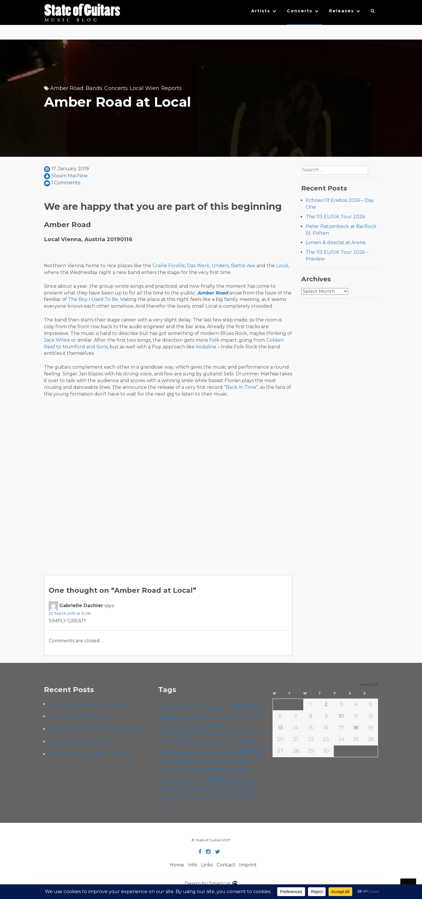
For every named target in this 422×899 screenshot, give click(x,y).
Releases (341, 10)
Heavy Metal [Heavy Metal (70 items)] (222, 741)
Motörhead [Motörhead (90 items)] (172, 761)
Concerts (299, 10)
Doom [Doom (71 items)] (232, 727)
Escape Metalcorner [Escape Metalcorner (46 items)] (195, 734)
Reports (171, 88)
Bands (94, 88)
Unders (220, 265)
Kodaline (206, 347)
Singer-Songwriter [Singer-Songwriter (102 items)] (183, 788)
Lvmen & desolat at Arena (335, 242)
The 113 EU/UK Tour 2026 (335, 216)
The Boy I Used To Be (93, 299)
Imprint (248, 865)
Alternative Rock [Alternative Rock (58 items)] (219, 707)
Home (177, 865)
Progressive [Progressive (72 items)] (171, 770)
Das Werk (198, 265)
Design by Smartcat (211, 884)
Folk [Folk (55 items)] (215, 734)
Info (192, 865)
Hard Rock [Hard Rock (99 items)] (192, 741)
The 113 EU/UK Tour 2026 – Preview (89, 754)
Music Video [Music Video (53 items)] (198, 762)
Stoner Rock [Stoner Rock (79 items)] (173, 796)
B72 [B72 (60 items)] (183, 718)
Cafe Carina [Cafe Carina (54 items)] (251, 718)
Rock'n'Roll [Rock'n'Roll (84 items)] (242, 780)
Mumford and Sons (85, 347)
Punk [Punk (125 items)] (233, 769)
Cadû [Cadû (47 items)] (235, 718)
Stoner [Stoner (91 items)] (249, 789)
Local (282, 265)
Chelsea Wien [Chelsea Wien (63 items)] (172, 727)
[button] (373, 12)
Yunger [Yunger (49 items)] (164, 804)
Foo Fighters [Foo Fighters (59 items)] (233, 733)
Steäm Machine (69, 175)
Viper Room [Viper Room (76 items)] (238, 796)
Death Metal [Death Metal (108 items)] (206, 726)
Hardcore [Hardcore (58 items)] (167, 741)
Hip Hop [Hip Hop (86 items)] (247, 741)
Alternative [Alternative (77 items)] (188, 707)
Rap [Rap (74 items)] (247, 770)
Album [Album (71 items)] (166, 707)
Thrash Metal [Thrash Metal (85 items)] (206, 796)
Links (207, 865)
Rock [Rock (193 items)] (217, 779)
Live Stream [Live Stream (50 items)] (225, 753)
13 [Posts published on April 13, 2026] (280, 728)
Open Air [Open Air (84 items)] (221, 761)
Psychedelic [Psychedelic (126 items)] (205, 769)
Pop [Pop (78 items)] (238, 761)
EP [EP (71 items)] (176, 733)
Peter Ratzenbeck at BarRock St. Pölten (95, 729)
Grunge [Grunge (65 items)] (255, 733)
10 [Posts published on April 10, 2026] (341, 716)
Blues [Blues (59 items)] (224, 718)
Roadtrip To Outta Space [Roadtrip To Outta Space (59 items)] (182, 780)
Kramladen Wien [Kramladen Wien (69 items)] (195, 752)
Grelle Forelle (168, 265)
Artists (260, 10)
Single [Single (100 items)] (218, 788)
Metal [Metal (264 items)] (248, 751)
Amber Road (67, 88)
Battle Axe (243, 265)
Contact (226, 865)
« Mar (279, 767)
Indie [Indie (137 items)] (166, 752)
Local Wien (144, 88)
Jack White (57, 340)
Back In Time (241, 387)
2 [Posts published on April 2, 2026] (326, 704)
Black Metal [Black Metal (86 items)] (203, 717)
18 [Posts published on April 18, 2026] (355, 728)
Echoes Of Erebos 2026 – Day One (88, 704)
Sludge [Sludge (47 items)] (233, 789)
